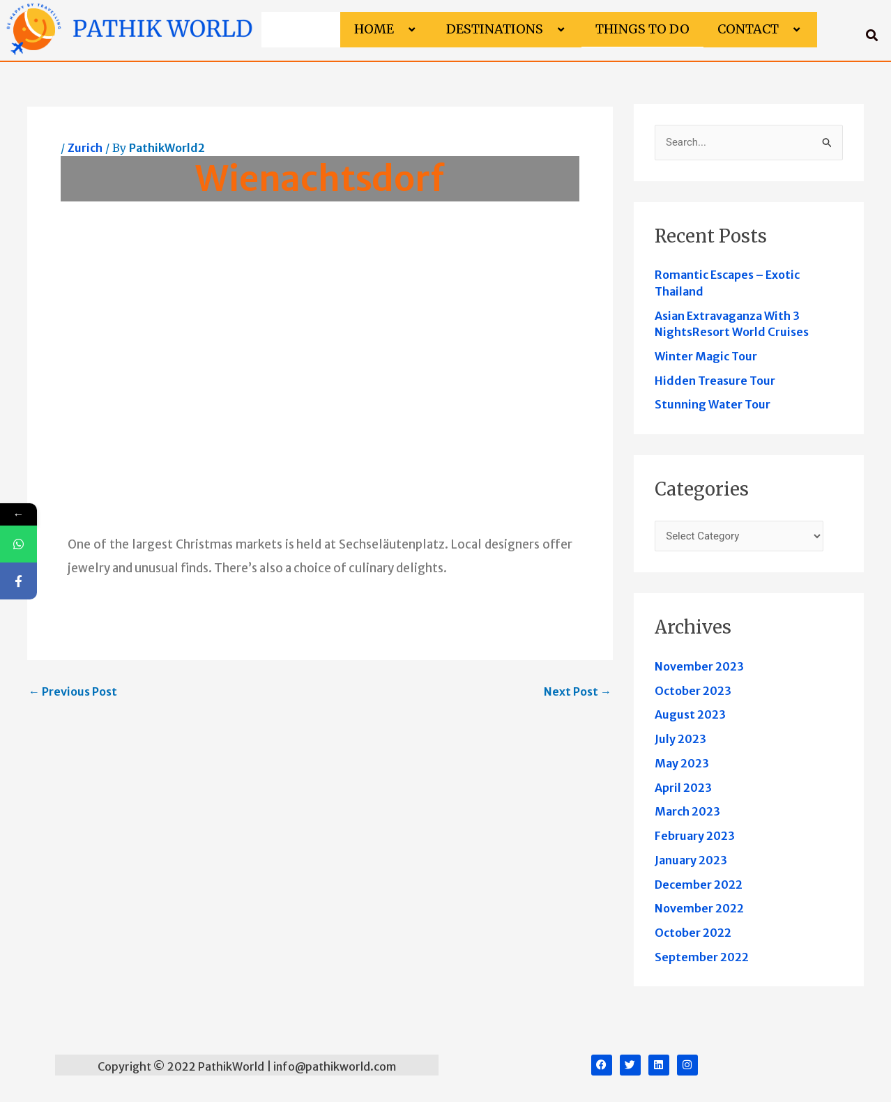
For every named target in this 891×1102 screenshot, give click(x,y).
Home (386, 29)
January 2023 (691, 860)
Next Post (577, 691)
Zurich (85, 148)
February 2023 (695, 836)
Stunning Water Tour (712, 404)
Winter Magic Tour (706, 356)
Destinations (507, 29)
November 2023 (699, 666)
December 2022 (698, 884)
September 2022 (702, 957)
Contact (760, 29)
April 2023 (683, 788)
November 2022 (699, 908)
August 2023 (690, 714)
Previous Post (73, 691)
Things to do (642, 29)
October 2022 (693, 933)
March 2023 (687, 811)
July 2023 (680, 739)
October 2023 (693, 691)
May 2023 (682, 763)
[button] (399, 29)
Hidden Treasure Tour (715, 381)
